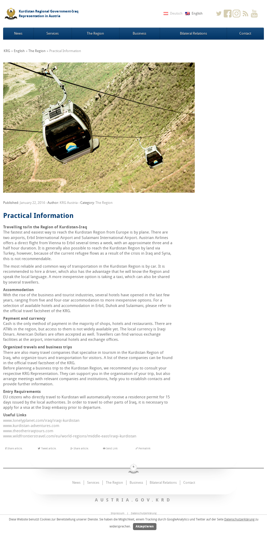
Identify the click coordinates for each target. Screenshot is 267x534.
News (18, 33)
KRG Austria (69, 203)
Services (52, 33)
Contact (245, 33)
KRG (7, 51)
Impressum (117, 513)
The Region (95, 33)
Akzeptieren (145, 526)
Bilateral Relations (193, 33)
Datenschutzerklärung (239, 519)
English (19, 51)
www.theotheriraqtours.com (28, 431)
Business (139, 33)
